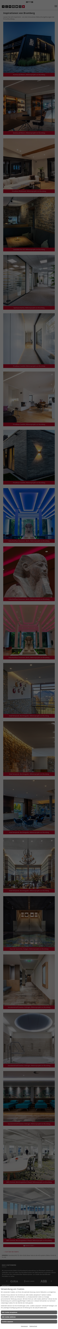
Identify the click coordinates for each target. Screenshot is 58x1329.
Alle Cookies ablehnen (9, 1317)
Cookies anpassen (7, 1321)
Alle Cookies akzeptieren (9, 1312)
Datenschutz (33, 1326)
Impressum (24, 1326)
